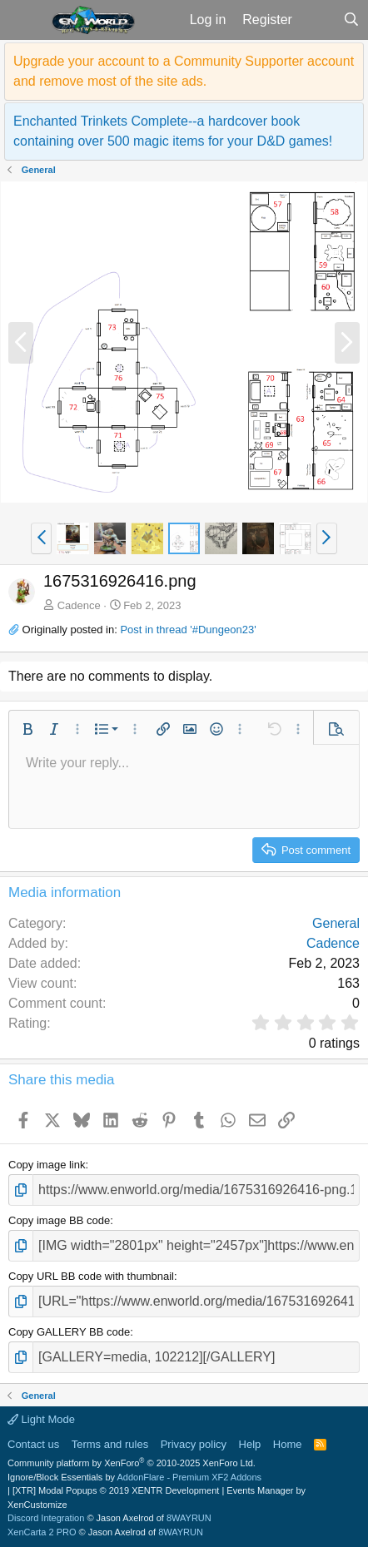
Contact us (33, 1444)
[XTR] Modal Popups (115, 1490)
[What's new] (318, 20)
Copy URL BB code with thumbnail (91, 1276)
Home (287, 1444)
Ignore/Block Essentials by (134, 1477)
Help (250, 1444)
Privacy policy (193, 1444)
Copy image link (47, 1164)
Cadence (79, 605)
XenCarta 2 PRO (42, 1532)
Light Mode (41, 1419)
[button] (23, 20)
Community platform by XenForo (131, 1463)
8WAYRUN (189, 1518)
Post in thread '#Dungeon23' (188, 629)
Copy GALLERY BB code (69, 1332)
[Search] (351, 20)
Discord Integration (45, 1518)
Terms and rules (110, 1444)
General (336, 923)
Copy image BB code (59, 1220)
